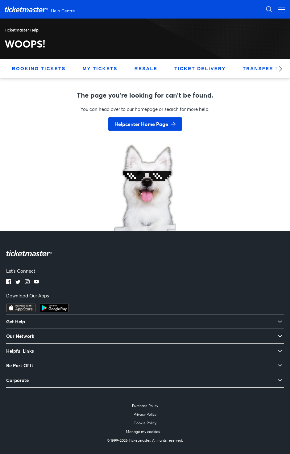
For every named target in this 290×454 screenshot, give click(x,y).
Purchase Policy (145, 405)
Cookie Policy (145, 423)
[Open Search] (269, 9)
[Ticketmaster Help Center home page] (41, 9)
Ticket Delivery (200, 68)
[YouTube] (36, 282)
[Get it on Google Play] (54, 310)
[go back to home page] (145, 209)
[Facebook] (8, 282)
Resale (146, 68)
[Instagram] (27, 282)
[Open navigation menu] (279, 9)
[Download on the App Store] (20, 310)
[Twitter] (17, 282)
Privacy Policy (145, 414)
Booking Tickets (39, 68)
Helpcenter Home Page (141, 124)
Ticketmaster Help (22, 30)
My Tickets (100, 68)
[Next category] (278, 68)
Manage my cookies (143, 431)
